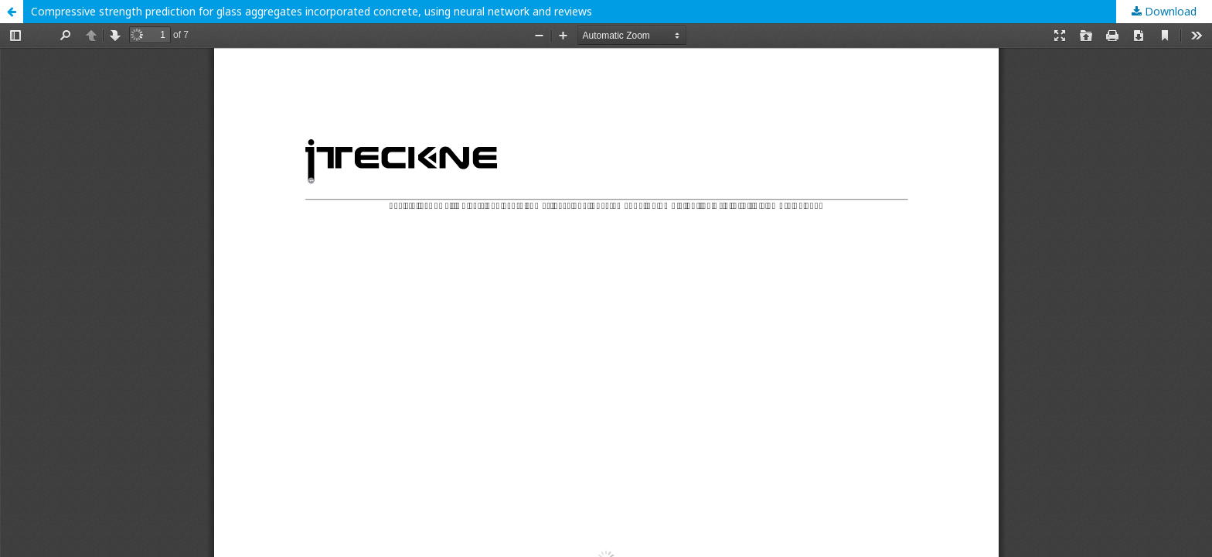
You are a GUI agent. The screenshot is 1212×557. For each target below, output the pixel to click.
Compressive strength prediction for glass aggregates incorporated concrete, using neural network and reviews (311, 11)
